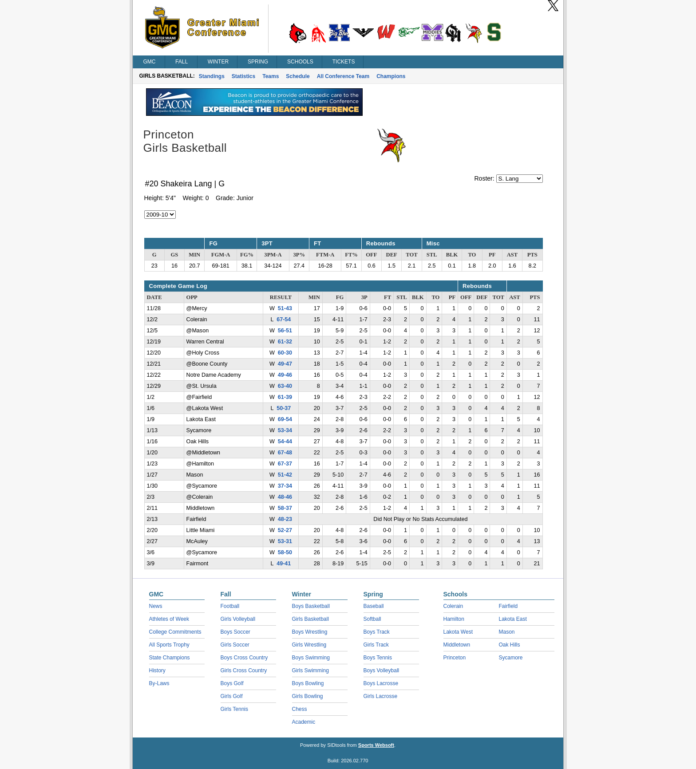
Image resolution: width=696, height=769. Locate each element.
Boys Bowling (308, 683)
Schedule (297, 76)
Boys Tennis (378, 658)
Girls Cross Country (244, 670)
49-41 (284, 563)
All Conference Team (343, 76)
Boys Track (377, 632)
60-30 (285, 353)
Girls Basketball (310, 619)
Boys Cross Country (244, 658)
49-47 (285, 364)
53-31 (285, 541)
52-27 (285, 530)
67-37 (285, 464)
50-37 (284, 408)
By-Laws (159, 683)
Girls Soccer (235, 645)
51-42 (285, 475)
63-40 (285, 386)
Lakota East (513, 619)
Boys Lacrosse (381, 683)
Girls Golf (232, 696)
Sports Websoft (376, 745)
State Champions (169, 658)
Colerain (453, 606)
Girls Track (376, 645)
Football (230, 606)
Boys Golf (232, 683)
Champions (390, 76)
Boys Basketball (311, 606)
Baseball (374, 606)
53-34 (285, 430)
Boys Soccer (235, 632)
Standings (212, 76)
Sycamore (511, 658)
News (155, 606)
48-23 (285, 519)
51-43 (285, 308)
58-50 (285, 552)
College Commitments (175, 632)
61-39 (285, 397)
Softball (372, 619)
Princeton (454, 658)
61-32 (285, 342)
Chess (299, 709)
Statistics (243, 76)
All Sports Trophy (169, 645)
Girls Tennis (234, 709)
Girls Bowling (307, 696)
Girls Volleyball (238, 619)
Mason (507, 632)
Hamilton (453, 619)
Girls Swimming (310, 670)
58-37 (285, 508)
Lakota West (458, 632)
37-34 (285, 486)
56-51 (285, 330)
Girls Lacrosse (381, 696)
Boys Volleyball (381, 670)
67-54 (284, 319)
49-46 (285, 375)
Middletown (457, 645)
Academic (304, 722)
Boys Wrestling (310, 632)
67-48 (285, 453)
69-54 (285, 419)
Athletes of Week (169, 619)
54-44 (285, 441)
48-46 (285, 497)
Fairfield (508, 606)
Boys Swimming (311, 658)
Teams (270, 76)
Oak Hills (509, 645)
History (157, 670)
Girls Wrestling (309, 645)
